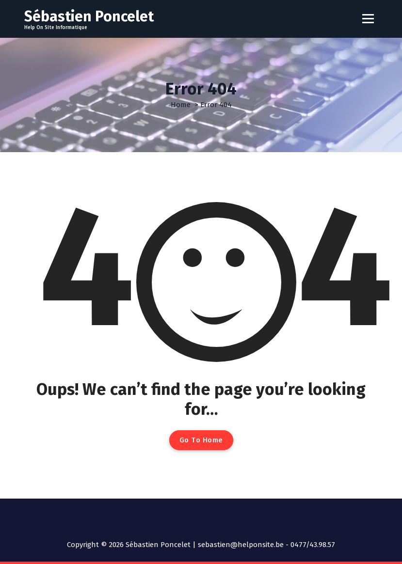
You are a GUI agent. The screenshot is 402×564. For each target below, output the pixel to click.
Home (181, 104)
